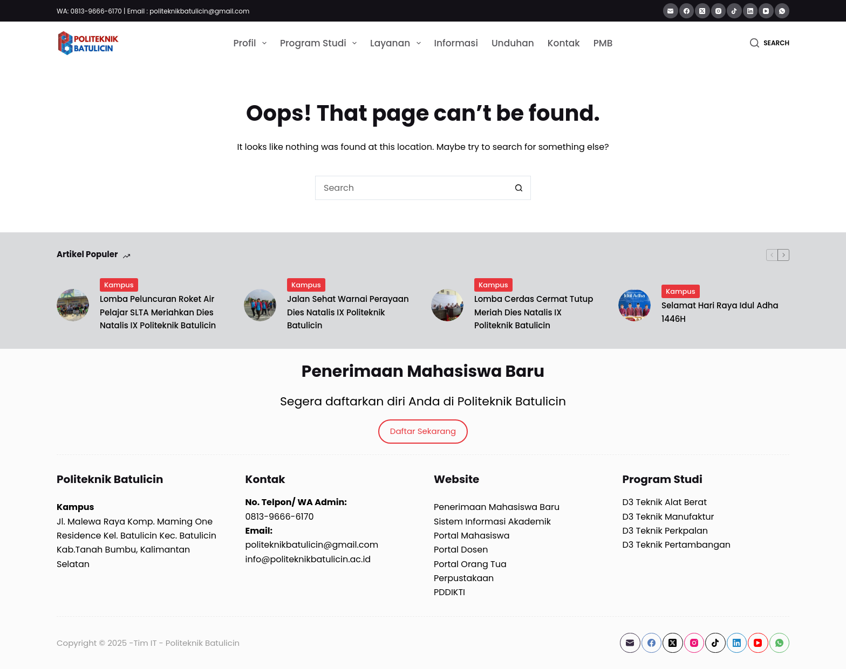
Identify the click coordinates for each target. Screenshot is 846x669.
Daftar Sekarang (423, 431)
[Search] (769, 43)
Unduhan (513, 43)
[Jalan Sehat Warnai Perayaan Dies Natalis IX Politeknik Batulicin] (260, 305)
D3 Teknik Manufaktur (668, 517)
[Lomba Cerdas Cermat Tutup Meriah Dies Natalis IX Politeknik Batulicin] (447, 305)
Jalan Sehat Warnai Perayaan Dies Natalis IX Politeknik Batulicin (348, 312)
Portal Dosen (461, 549)
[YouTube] (766, 10)
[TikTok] (734, 10)
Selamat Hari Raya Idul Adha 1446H (720, 312)
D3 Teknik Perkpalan (665, 531)
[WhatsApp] (782, 10)
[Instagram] (718, 10)
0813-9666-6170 (279, 517)
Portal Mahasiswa (472, 535)
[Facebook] (686, 10)
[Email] (670, 10)
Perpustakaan (464, 578)
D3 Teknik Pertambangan (677, 545)
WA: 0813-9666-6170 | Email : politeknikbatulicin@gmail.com (153, 11)
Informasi (456, 43)
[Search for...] (411, 188)
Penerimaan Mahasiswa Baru (497, 507)
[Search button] (519, 188)
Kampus (119, 285)
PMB (603, 43)
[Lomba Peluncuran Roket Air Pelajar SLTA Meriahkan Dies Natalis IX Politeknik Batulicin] (73, 305)
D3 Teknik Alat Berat (665, 502)
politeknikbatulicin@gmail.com (312, 545)
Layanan (397, 43)
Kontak (564, 43)
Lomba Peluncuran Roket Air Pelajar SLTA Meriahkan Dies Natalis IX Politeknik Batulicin (158, 312)
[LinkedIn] (750, 10)
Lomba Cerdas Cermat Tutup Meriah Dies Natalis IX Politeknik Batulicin (533, 312)
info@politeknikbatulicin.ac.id (308, 559)
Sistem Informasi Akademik (492, 521)
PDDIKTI (449, 592)
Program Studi (320, 43)
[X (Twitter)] (702, 10)
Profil (252, 43)
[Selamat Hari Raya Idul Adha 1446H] (634, 305)
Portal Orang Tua (470, 564)
